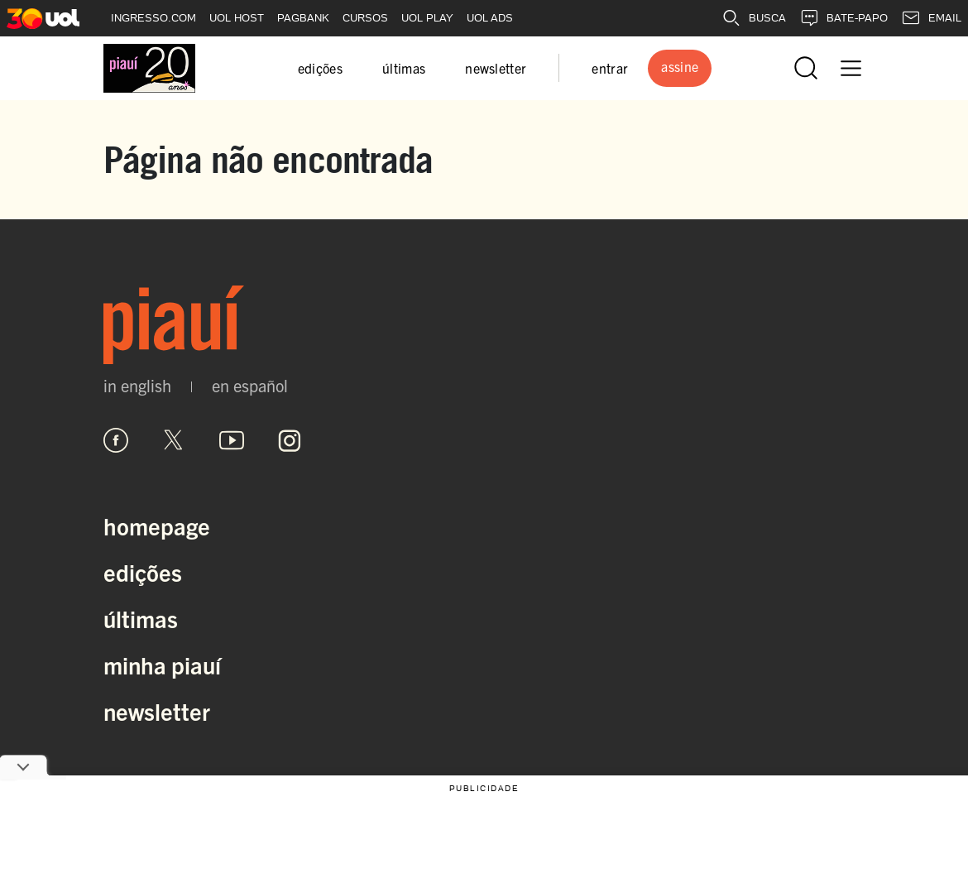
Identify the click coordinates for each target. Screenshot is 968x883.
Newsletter (156, 711)
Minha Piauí (162, 664)
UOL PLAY (427, 18)
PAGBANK (303, 18)
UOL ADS (490, 18)
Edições (142, 572)
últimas (403, 68)
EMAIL (931, 18)
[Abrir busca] (805, 67)
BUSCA (753, 18)
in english (137, 385)
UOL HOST (236, 18)
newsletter (495, 68)
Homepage (156, 525)
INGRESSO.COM (153, 18)
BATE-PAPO (843, 18)
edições (320, 68)
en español (250, 385)
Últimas (140, 618)
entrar (610, 68)
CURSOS (365, 18)
